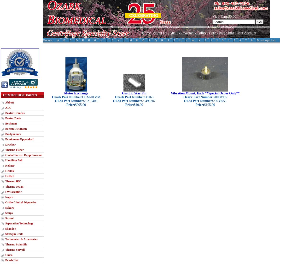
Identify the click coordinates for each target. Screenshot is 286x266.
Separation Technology (19, 223)
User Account (246, 33)
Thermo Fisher (14, 150)
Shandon (10, 228)
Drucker (10, 144)
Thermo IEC (13, 181)
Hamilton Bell (14, 160)
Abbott (9, 102)
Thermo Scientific (16, 244)
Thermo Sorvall (15, 249)
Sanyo (9, 213)
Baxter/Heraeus (15, 113)
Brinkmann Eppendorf (19, 139)
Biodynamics (13, 134)
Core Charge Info (221, 33)
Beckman (11, 123)
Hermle (10, 171)
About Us (160, 33)
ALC (8, 107)
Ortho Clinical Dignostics (20, 202)
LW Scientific (13, 192)
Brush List (11, 260)
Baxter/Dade (13, 118)
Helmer (10, 165)
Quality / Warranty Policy (187, 33)
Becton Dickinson (16, 128)
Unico (8, 255)
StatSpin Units (14, 234)
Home (146, 33)
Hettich (9, 176)
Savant (9, 218)
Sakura (9, 207)
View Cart (219, 16)
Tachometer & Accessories (21, 239)
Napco (9, 197)
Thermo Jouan (14, 186)
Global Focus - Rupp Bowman (23, 155)
